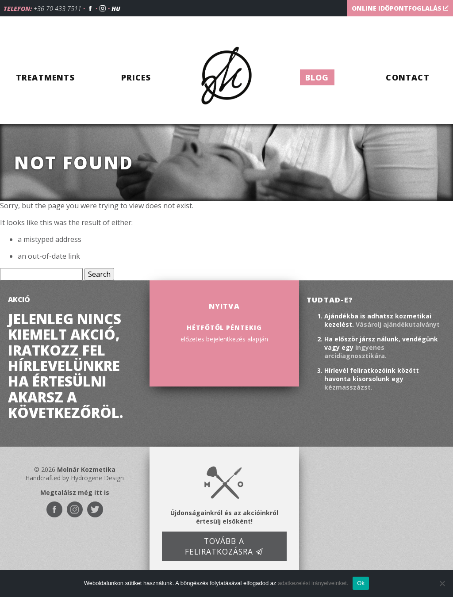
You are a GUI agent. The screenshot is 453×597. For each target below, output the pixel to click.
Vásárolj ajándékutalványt (398, 324)
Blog (317, 77)
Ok (361, 583)
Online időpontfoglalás (400, 8)
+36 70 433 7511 (57, 8)
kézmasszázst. (348, 387)
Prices (136, 77)
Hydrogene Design (97, 478)
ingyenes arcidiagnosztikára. (355, 351)
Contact (407, 77)
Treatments (45, 77)
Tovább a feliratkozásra (224, 546)
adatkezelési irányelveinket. (313, 583)
